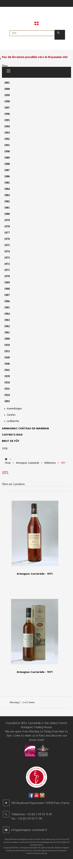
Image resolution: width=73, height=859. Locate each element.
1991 (7, 145)
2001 (7, 82)
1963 (7, 320)
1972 (7, 264)
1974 (7, 251)
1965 (7, 307)
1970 (7, 276)
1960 (7, 338)
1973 (7, 257)
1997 (7, 107)
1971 (7, 270)
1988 (7, 164)
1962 (7, 326)
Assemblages (14, 408)
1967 (7, 295)
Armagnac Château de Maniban (25, 428)
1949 (7, 357)
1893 (7, 401)
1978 (7, 226)
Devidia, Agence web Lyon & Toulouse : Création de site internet (46, 852)
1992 (7, 139)
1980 (7, 214)
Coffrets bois (12, 435)
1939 (7, 376)
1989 (7, 157)
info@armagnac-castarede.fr (29, 830)
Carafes (11, 415)
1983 (7, 195)
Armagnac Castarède (27, 463)
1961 (7, 332)
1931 (7, 388)
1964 (7, 313)
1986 (7, 176)
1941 (7, 370)
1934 (7, 382)
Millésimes (50, 463)
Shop (5, 65)
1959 (7, 345)
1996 (7, 114)
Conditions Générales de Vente (19, 850)
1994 (7, 126)
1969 (7, 282)
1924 (7, 395)
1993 (7, 132)
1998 (7, 101)
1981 (7, 207)
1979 (7, 220)
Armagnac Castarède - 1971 (35, 574)
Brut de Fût (10, 441)
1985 (7, 182)
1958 (4, 448)
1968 (7, 288)
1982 (7, 201)
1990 (7, 151)
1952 (7, 351)
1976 (7, 239)
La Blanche (13, 421)
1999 (7, 95)
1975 (7, 245)
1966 (7, 301)
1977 (7, 232)
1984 (7, 189)
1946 (7, 363)
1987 (7, 170)
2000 (7, 89)
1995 (7, 120)
